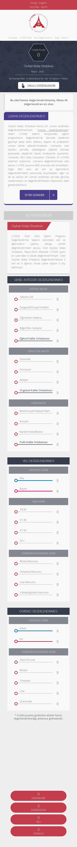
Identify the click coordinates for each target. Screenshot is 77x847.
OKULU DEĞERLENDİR (38, 85)
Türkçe (33, 2)
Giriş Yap (34, 6)
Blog (57, 37)
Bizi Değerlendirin (43, 37)
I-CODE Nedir (25, 37)
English (43, 2)
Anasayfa (12, 37)
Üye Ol (44, 6)
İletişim (65, 37)
